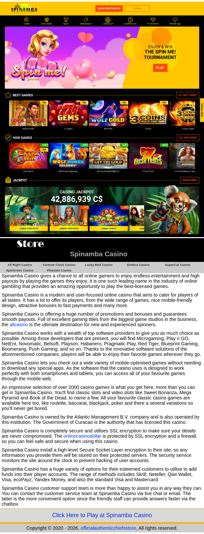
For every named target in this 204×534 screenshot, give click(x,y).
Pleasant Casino (59, 270)
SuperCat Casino (177, 265)
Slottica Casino (138, 265)
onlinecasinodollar (82, 436)
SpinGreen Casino (19, 270)
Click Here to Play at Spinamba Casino (102, 515)
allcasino (19, 324)
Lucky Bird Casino (99, 265)
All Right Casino (20, 265)
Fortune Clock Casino (59, 265)
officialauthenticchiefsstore (108, 528)
